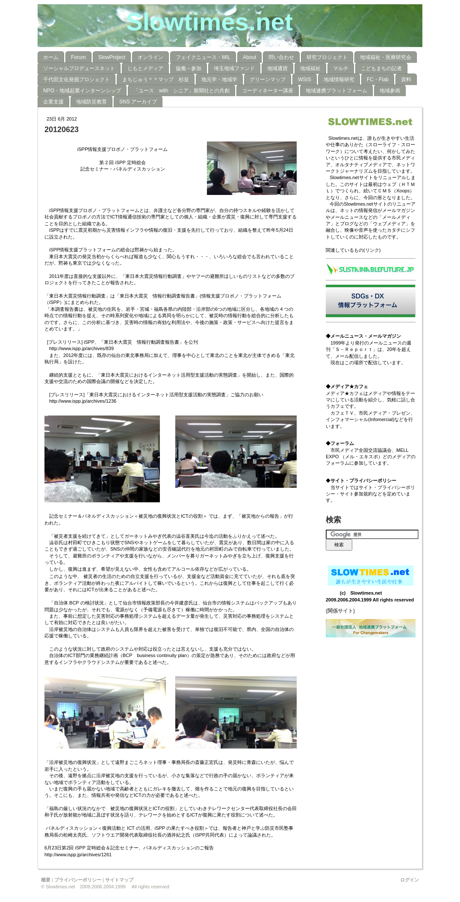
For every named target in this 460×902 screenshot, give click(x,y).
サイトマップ (119, 879)
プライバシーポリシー (77, 879)
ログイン (409, 879)
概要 (45, 879)
